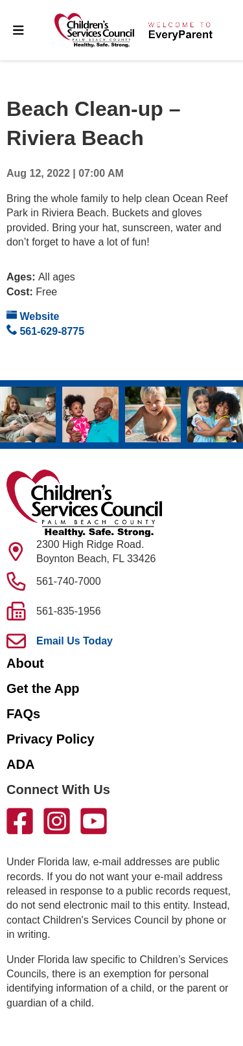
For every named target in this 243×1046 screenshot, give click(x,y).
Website (33, 316)
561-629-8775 (45, 330)
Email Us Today (74, 640)
